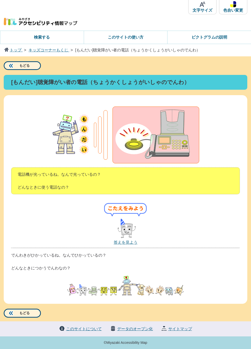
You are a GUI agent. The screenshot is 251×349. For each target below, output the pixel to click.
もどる (24, 65)
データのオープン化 (135, 329)
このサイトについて (84, 329)
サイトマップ (180, 329)
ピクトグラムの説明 (209, 37)
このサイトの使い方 (125, 37)
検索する (42, 37)
